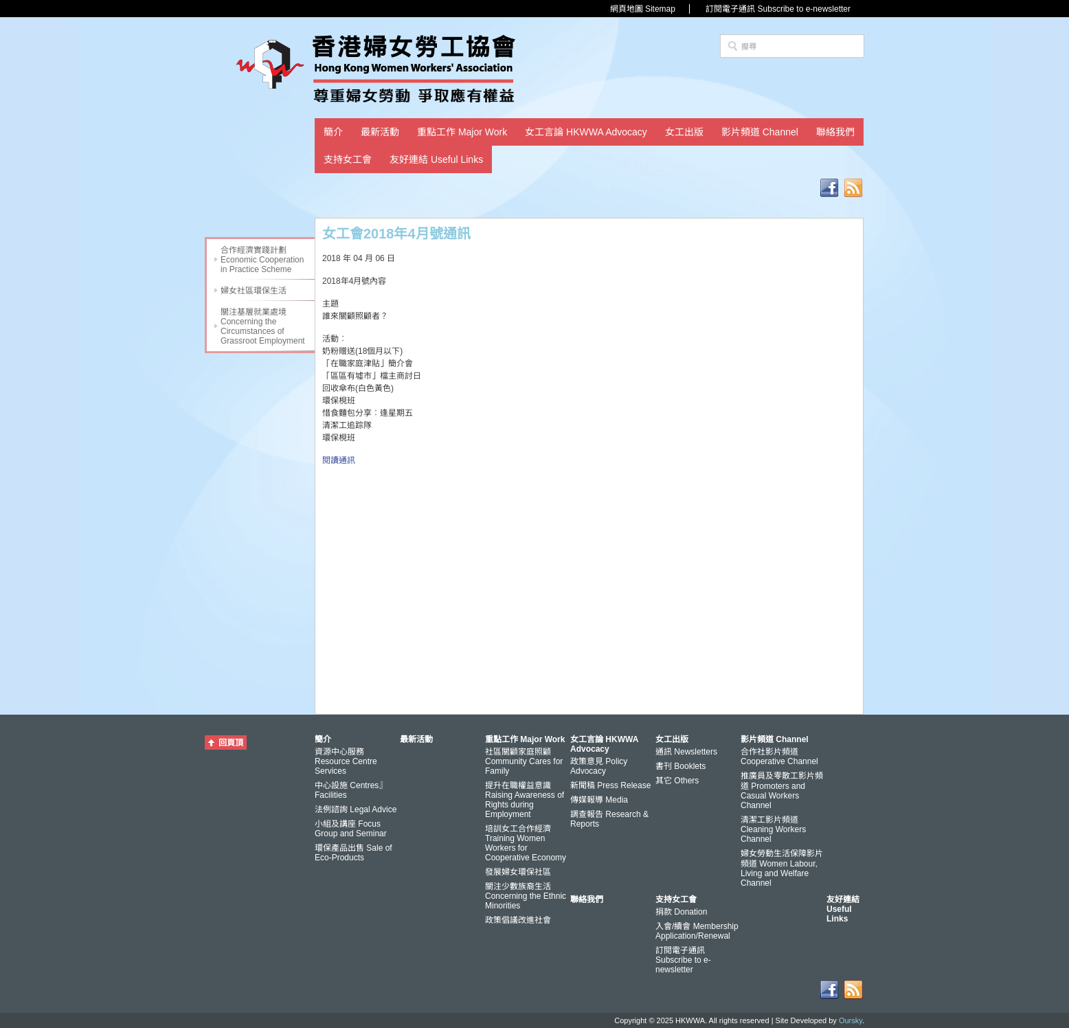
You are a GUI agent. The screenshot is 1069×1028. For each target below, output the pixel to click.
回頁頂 (230, 743)
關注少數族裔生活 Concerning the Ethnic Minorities (525, 896)
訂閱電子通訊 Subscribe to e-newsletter (778, 9)
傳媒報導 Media (599, 800)
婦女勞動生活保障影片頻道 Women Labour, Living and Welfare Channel (782, 868)
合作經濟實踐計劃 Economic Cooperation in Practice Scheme (262, 259)
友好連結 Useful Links (436, 159)
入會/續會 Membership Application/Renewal (697, 931)
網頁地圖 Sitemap (642, 9)
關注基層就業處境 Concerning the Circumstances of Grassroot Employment (263, 326)
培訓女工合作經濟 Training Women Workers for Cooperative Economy (525, 843)
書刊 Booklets (680, 766)
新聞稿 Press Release (610, 785)
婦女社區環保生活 (253, 290)
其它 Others (677, 780)
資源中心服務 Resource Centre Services (346, 761)
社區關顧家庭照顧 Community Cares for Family (524, 761)
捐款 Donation (681, 912)
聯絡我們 (835, 131)
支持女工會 (348, 159)
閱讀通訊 (338, 460)
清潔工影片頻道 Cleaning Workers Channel (773, 829)
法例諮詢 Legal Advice (355, 809)
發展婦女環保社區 (518, 872)
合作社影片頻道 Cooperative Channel (779, 756)
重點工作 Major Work (462, 131)
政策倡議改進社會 (518, 920)
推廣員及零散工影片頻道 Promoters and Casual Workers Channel (782, 790)
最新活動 (380, 131)
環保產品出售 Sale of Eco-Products (353, 852)
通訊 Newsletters (686, 752)
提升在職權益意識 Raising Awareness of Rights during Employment (524, 800)
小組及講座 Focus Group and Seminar (351, 828)
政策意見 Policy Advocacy (598, 766)
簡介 (333, 131)
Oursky (850, 1020)
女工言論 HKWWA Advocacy (586, 131)
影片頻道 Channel (759, 131)
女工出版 (684, 131)
